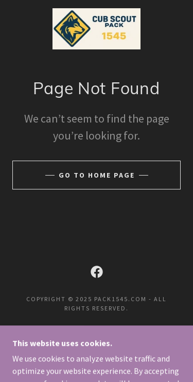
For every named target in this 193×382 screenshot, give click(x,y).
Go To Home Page (97, 175)
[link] (96, 28)
